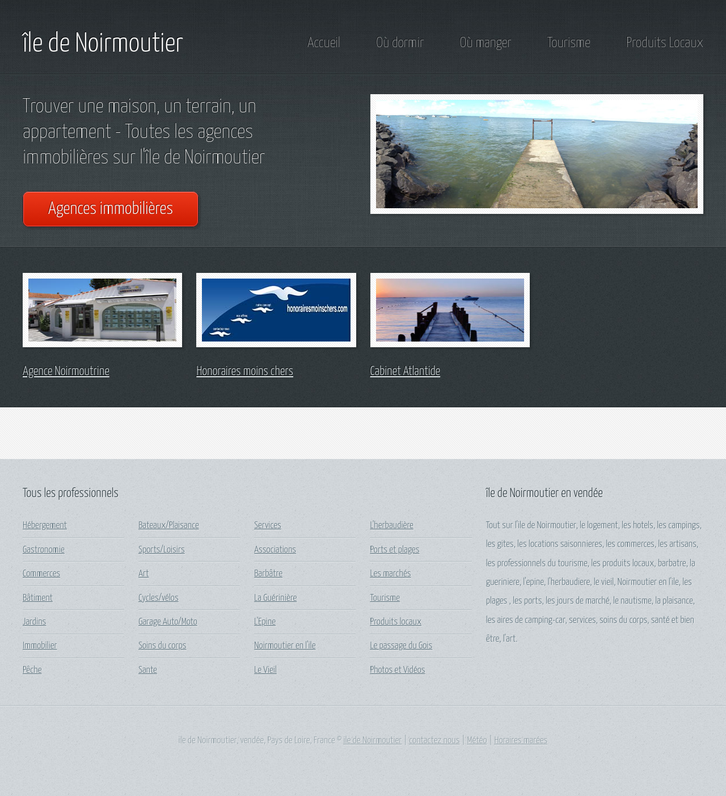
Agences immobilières (110, 209)
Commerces (41, 574)
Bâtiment (38, 598)
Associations (275, 550)
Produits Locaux (664, 43)
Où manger (486, 43)
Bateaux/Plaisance (168, 525)
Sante (147, 670)
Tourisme (568, 43)
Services (267, 525)
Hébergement (45, 525)
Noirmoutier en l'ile (284, 646)
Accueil (323, 43)
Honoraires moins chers (244, 371)
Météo (477, 741)
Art (143, 574)
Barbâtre (268, 574)
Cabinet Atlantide (405, 371)
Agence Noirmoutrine (66, 371)
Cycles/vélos (158, 598)
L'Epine (265, 622)
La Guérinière (275, 598)
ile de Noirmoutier (372, 741)
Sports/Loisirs (161, 550)
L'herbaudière (391, 525)
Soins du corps (162, 646)
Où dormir (400, 43)
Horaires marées (520, 741)
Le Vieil (265, 670)
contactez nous (434, 741)
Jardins (34, 622)
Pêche (32, 670)
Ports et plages (394, 550)
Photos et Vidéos (397, 670)
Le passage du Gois (401, 646)
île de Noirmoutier (103, 44)
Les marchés (390, 574)
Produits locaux (395, 622)
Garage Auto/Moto (167, 622)
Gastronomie (44, 550)
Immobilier (40, 646)
